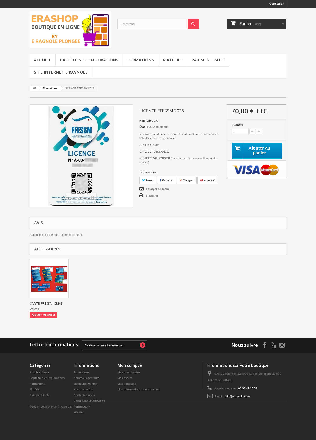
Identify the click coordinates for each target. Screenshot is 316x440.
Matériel (173, 60)
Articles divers (39, 372)
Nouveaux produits (86, 378)
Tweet (147, 180)
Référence (146, 120)
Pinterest (207, 180)
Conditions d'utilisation (89, 400)
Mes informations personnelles (138, 389)
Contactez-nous (84, 395)
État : (143, 127)
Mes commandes (128, 372)
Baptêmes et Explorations (89, 60)
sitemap (79, 412)
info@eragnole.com (237, 396)
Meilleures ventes (85, 383)
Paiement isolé (208, 60)
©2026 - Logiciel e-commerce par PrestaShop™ (60, 428)
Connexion (276, 3)
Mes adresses (126, 383)
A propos (80, 406)
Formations (140, 60)
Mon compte (129, 365)
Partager (166, 180)
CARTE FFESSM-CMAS (46, 303)
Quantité (237, 125)
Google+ (187, 180)
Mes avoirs (124, 378)
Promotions (81, 372)
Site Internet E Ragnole (61, 72)
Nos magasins (83, 389)
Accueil (42, 60)
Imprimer (152, 195)
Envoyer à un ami (158, 189)
